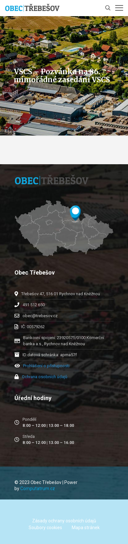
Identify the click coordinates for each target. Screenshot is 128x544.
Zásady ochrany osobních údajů (64, 520)
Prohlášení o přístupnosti (46, 365)
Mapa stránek (86, 527)
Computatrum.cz (37, 488)
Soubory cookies (45, 527)
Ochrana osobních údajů (44, 376)
